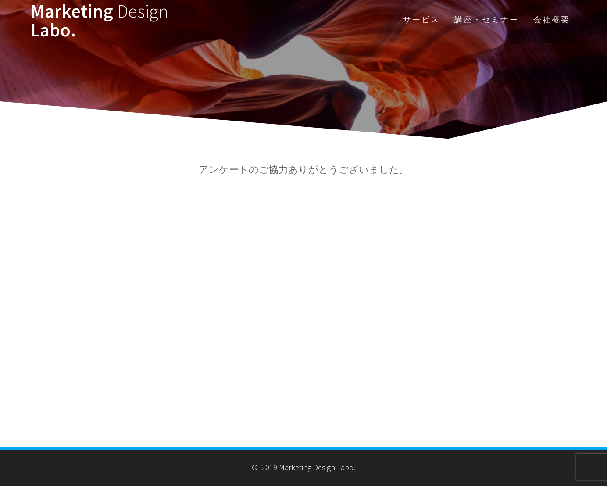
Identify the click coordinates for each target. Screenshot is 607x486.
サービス (421, 19)
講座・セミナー (486, 19)
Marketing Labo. (99, 20)
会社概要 (551, 19)
